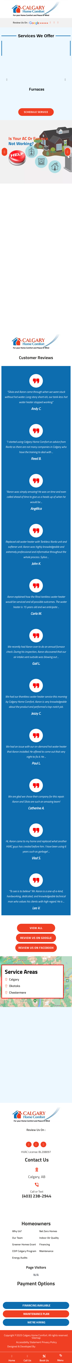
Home (11, 1360)
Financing (44, 1244)
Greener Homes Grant (24, 1244)
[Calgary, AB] (37, 1170)
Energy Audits (19, 1258)
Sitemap (36, 1338)
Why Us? (17, 1231)
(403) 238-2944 (36, 1196)
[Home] (11, 1356)
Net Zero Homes (48, 1231)
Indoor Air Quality (49, 1238)
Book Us (44, 1360)
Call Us (27, 1360)
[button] (6, 79)
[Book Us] (44, 1356)
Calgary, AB (36, 1176)
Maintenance (46, 1251)
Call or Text (36, 1191)
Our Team (17, 1238)
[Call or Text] (37, 1185)
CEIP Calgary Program (24, 1251)
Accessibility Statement (28, 1342)
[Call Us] (27, 1356)
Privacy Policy (49, 1342)
